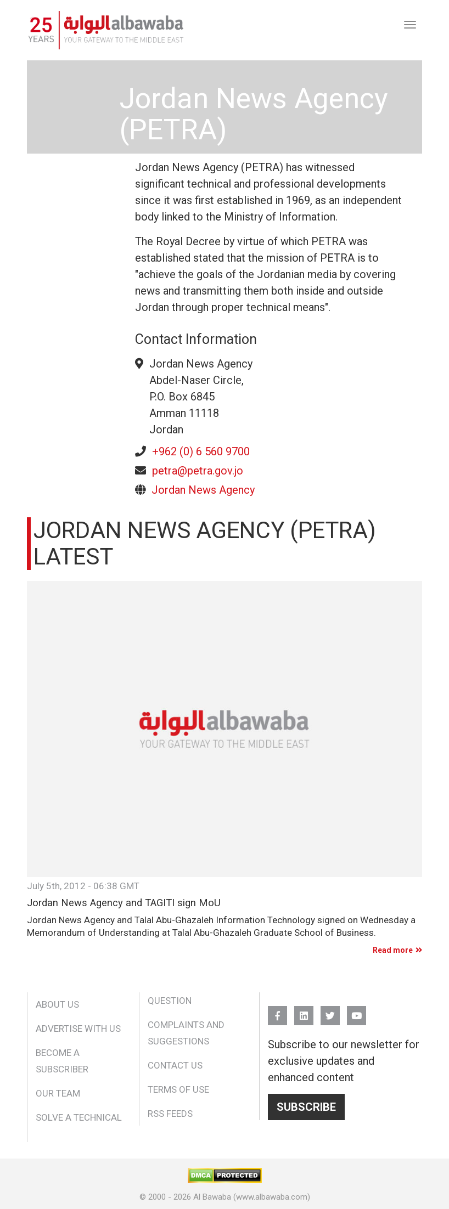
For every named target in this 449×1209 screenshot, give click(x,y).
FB (277, 1010)
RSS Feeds (170, 1113)
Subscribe (306, 1107)
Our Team (58, 1093)
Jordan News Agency (203, 489)
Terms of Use (178, 1089)
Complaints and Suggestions (186, 1033)
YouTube (356, 1010)
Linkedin (304, 1010)
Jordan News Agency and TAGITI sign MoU (124, 902)
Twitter (330, 1010)
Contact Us (175, 1065)
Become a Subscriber (62, 1061)
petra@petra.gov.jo (197, 470)
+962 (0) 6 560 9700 (201, 451)
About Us (57, 1004)
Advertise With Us (78, 1028)
